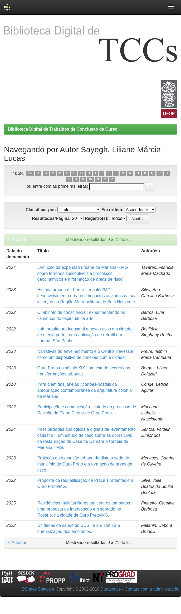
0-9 (30, 173)
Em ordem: (112, 209)
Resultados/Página (51, 218)
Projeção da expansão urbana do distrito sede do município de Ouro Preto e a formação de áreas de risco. (84, 464)
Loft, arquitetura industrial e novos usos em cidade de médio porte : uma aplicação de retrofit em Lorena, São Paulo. (84, 335)
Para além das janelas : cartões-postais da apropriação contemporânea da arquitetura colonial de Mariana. (85, 390)
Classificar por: (41, 209)
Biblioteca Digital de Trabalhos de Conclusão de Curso (63, 129)
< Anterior (17, 239)
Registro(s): (97, 218)
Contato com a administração (152, 589)
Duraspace (110, 589)
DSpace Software (38, 589)
